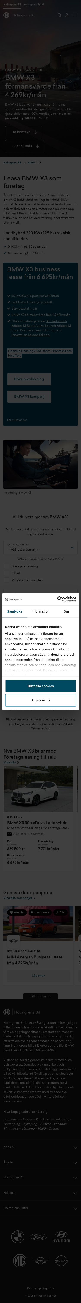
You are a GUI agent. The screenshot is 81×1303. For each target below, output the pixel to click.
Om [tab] (66, 611)
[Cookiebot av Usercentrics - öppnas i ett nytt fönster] (57, 599)
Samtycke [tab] (14, 611)
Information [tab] (41, 611)
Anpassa (40, 700)
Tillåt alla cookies (40, 686)
